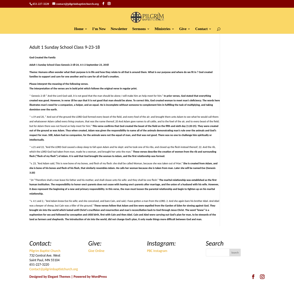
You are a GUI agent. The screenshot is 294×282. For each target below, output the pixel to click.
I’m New (99, 29)
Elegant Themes (59, 276)
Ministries (162, 29)
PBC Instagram (157, 251)
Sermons (139, 29)
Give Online (96, 251)
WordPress (99, 276)
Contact (201, 29)
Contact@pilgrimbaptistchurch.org (53, 269)
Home (79, 29)
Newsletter (119, 29)
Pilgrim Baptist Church (44, 251)
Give (182, 29)
